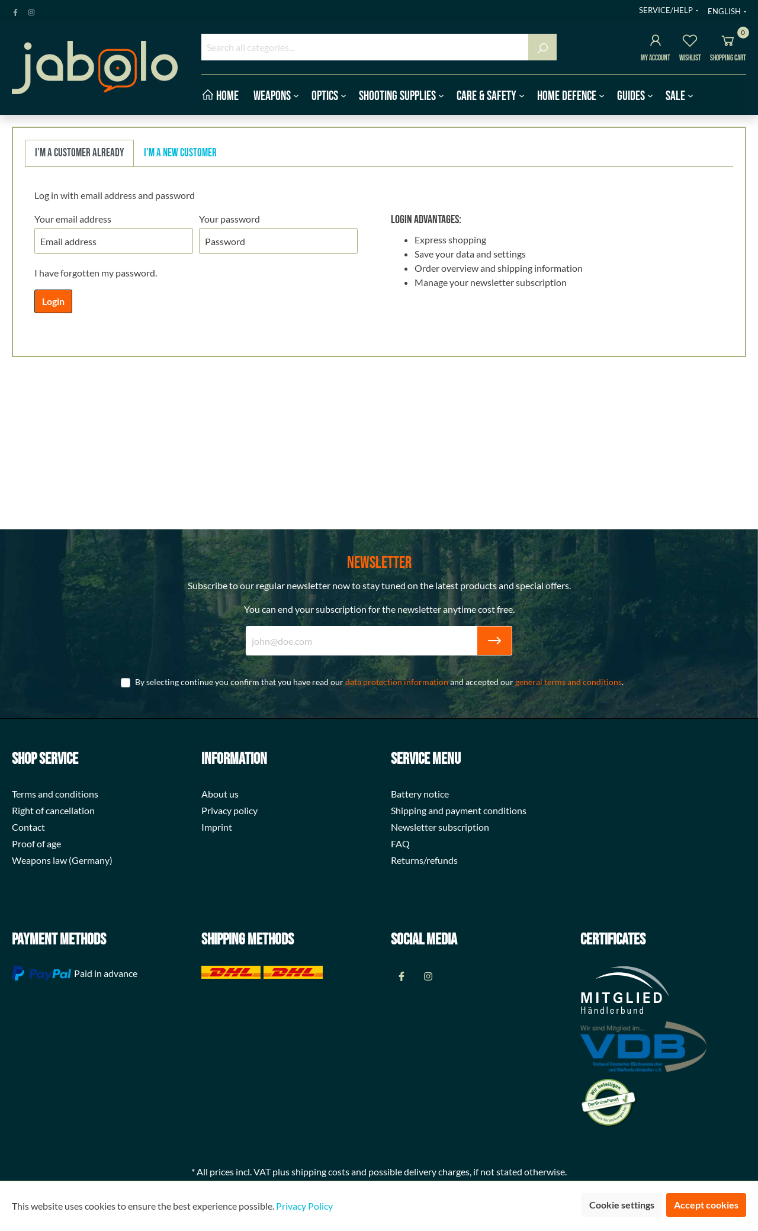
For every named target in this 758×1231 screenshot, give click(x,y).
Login (53, 301)
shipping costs (320, 1171)
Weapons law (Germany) (62, 860)
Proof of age (36, 843)
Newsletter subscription (440, 827)
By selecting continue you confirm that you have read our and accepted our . (379, 682)
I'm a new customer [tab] (180, 153)
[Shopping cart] (728, 42)
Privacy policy (229, 810)
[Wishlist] (690, 42)
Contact (28, 827)
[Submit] (494, 640)
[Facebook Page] (15, 10)
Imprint (216, 827)
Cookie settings (621, 1204)
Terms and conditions (55, 793)
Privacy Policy (304, 1205)
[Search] (542, 47)
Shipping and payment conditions (458, 810)
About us (220, 793)
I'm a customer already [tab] (79, 153)
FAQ (400, 843)
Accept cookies (706, 1204)
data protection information (396, 682)
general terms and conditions (568, 682)
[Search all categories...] (365, 47)
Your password (229, 218)
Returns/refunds (424, 860)
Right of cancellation (53, 810)
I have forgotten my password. (95, 272)
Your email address (72, 218)
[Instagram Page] (31, 10)
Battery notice (420, 793)
